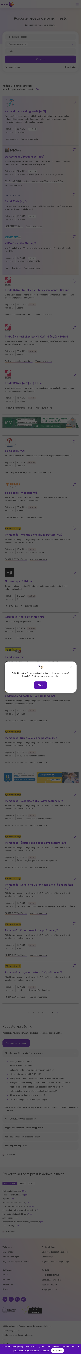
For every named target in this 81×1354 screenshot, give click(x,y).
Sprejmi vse (57, 1351)
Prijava (40, 685)
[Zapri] (71, 667)
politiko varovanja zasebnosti (26, 1350)
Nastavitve (45, 1351)
